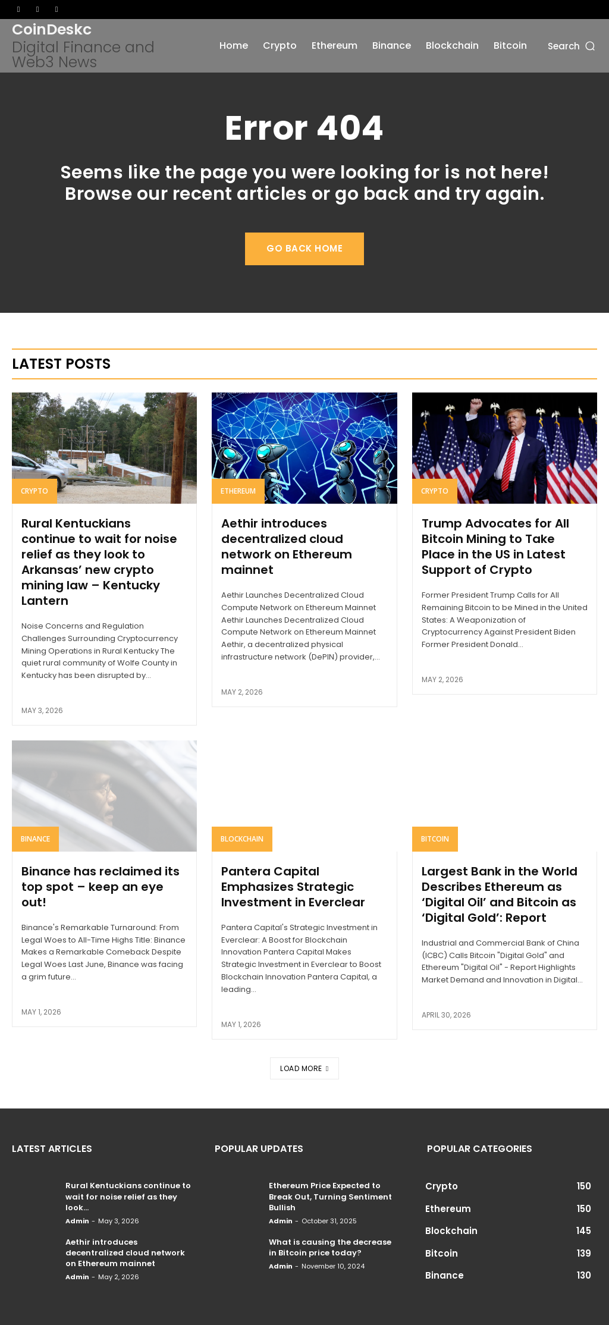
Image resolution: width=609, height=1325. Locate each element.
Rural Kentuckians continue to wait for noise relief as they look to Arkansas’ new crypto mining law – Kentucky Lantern (99, 562)
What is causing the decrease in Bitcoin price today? (330, 1247)
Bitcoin (435, 839)
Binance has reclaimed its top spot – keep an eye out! (100, 886)
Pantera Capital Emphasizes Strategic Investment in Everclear (293, 886)
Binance (35, 839)
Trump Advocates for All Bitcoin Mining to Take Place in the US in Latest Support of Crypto (495, 546)
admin (77, 1221)
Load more (304, 1068)
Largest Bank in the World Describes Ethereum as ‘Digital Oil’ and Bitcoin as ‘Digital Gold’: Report (499, 894)
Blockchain (242, 839)
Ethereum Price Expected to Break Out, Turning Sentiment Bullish (330, 1196)
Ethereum (238, 491)
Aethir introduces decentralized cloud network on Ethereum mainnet (286, 546)
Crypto (34, 491)
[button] (572, 45)
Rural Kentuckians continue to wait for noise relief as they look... (128, 1196)
